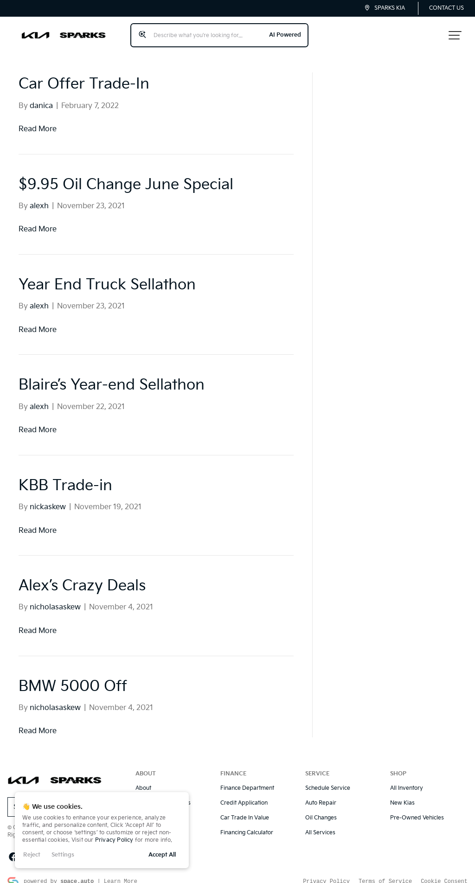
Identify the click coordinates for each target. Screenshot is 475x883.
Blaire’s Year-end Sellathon (112, 377)
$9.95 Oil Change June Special (126, 177)
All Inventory (406, 780)
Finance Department (247, 780)
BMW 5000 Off (73, 678)
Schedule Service (327, 780)
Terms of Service (385, 873)
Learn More (120, 873)
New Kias (402, 795)
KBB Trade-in (65, 478)
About (143, 780)
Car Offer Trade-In (84, 76)
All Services (320, 824)
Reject (31, 854)
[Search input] (216, 31)
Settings (62, 854)
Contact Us (446, 8)
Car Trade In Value (244, 809)
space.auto (77, 873)
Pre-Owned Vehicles (417, 809)
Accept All (162, 854)
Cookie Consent (444, 873)
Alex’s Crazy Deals (82, 578)
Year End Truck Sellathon (107, 277)
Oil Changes (321, 809)
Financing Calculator (246, 824)
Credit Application (244, 795)
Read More (38, 121)
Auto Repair (320, 795)
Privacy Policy (114, 840)
